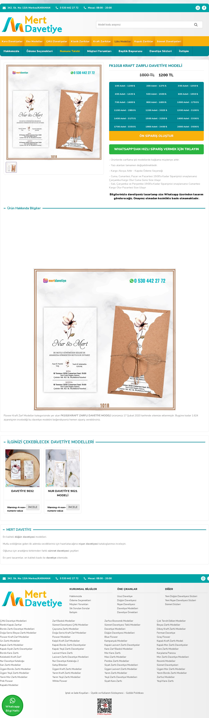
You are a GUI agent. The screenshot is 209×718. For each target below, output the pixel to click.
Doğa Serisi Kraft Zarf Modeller (69, 633)
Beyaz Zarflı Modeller (168, 624)
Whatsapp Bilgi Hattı (12, 704)
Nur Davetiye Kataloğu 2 (65, 661)
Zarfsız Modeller (166, 677)
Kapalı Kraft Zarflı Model (170, 641)
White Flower (59, 681)
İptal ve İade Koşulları (76, 693)
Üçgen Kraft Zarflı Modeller (67, 669)
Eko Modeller (34, 41)
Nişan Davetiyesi (126, 604)
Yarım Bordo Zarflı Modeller (172, 673)
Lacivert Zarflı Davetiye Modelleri (70, 657)
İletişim (184, 51)
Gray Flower (163, 637)
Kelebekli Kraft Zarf (10, 657)
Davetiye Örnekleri (127, 612)
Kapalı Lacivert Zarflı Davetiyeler (122, 645)
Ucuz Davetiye (125, 596)
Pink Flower (6, 681)
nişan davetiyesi (88, 544)
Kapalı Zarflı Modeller (11, 645)
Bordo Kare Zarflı (9, 653)
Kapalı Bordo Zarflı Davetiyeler (69, 645)
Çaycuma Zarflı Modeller (65, 629)
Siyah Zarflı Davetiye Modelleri (121, 665)
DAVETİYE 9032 (22, 471)
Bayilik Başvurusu (130, 51)
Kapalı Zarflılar (143, 41)
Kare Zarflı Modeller (168, 649)
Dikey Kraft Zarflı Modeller (171, 629)
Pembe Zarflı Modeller (116, 661)
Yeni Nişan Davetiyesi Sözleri (180, 600)
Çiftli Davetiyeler (56, 41)
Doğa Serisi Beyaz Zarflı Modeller (18, 633)
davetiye (51, 557)
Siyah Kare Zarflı (113, 681)
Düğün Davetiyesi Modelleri (119, 633)
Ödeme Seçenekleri (39, 51)
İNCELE (32, 507)
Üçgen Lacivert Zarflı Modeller (120, 669)
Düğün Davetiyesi (126, 600)
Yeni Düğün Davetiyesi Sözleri (181, 596)
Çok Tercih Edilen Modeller (171, 621)
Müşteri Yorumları (99, 51)
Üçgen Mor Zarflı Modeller (171, 669)
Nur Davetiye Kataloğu (12, 661)
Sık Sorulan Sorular (79, 608)
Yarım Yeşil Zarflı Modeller (66, 677)
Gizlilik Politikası (135, 693)
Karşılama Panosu (166, 653)
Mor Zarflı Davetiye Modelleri (173, 657)
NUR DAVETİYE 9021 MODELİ (63, 473)
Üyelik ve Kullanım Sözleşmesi (107, 693)
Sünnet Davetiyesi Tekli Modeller (122, 624)
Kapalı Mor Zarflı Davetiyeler (172, 645)
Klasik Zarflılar (80, 41)
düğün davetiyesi (25, 537)
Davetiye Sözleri (161, 51)
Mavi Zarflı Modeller (115, 657)
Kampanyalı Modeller (115, 641)
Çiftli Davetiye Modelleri (13, 621)
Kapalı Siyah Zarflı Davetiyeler (16, 649)
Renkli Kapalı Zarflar (11, 624)
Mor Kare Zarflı (112, 653)
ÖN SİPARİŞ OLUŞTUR (156, 136)
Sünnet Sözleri (173, 604)
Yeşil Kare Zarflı (165, 681)
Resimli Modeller (166, 661)
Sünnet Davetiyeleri (169, 41)
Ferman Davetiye (166, 633)
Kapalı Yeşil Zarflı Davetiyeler (68, 649)
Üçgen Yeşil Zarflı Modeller (14, 673)
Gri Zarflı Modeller (10, 641)
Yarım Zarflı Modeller (115, 673)
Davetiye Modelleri (127, 608)
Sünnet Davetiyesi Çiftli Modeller (70, 624)
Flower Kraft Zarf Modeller (14, 637)
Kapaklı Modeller (9, 685)
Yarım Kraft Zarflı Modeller (66, 673)
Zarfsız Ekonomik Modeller (118, 621)
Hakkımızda (11, 51)
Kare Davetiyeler (12, 41)
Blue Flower (111, 637)
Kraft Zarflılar (102, 41)
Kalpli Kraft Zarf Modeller (66, 641)
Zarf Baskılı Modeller (63, 621)
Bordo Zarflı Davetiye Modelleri (17, 629)
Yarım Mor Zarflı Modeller (14, 677)
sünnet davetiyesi (58, 550)
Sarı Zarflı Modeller (10, 665)
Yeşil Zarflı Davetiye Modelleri (120, 677)
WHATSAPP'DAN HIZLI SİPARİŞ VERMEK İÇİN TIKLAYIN (156, 149)
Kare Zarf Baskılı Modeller (118, 649)
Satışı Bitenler (59, 665)
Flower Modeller (61, 637)
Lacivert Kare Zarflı (62, 653)
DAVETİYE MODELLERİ (72, 442)
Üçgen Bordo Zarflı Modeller (15, 669)
